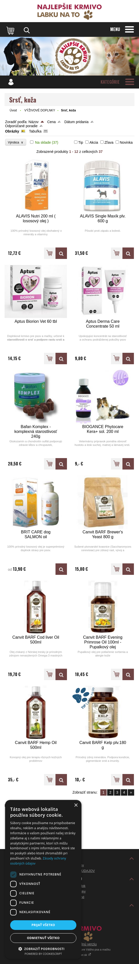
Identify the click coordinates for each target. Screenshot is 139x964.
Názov (34, 122)
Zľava (108, 142)
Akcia (93, 142)
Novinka (126, 142)
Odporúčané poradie (21, 126)
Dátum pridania (76, 122)
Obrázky (12, 131)
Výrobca (15, 142)
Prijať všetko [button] (43, 925)
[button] (43, 948)
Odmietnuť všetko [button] (43, 938)
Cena (51, 122)
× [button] (76, 805)
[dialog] (43, 879)
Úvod (13, 110)
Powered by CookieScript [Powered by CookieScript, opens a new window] (43, 954)
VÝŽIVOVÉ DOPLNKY (39, 110)
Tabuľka (35, 131)
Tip (80, 142)
